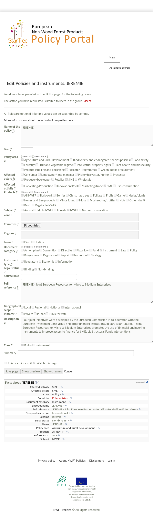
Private (27, 314)
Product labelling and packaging (43, 170)
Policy (132, 250)
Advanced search (119, 67)
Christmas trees (77, 195)
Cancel (68, 371)
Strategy (94, 255)
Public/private (56, 314)
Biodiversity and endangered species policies (100, 160)
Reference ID (41, 435)
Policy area (42, 428)
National (53, 307)
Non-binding (44, 269)
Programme (30, 255)
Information (64, 261)
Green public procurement (116, 170)
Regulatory (29, 261)
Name (45, 424)
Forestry (28, 165)
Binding (27, 269)
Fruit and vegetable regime (54, 165)
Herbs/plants (135, 195)
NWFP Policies (62, 510)
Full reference (41, 409)
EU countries (59, 398)
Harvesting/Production (37, 186)
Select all (27, 156)
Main (112, 57)
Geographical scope (37, 413)
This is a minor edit (20, 363)
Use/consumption (126, 186)
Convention (48, 250)
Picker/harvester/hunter (92, 175)
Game (119, 195)
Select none (40, 156)
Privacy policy (46, 460)
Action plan (30, 250)
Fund (94, 250)
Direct (26, 242)
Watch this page (47, 363)
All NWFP (28, 195)
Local (26, 307)
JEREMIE (28, 382)
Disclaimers (96, 460)
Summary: (10, 353)
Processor (117, 175)
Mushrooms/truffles (101, 200)
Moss (81, 200)
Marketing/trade (90, 186)
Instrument (108, 250)
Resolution (78, 255)
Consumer (29, 175)
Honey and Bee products (38, 200)
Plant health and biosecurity (131, 165)
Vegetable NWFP (44, 205)
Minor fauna (65, 200)
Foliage (96, 195)
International (71, 307)
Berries (59, 195)
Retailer (58, 179)
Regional (39, 307)
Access (27, 210)
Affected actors (40, 390)
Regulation (48, 255)
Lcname (44, 417)
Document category (37, 402)
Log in (111, 460)
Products (44, 431)
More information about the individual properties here (38, 120)
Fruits (108, 195)
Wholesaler (83, 179)
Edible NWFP (43, 210)
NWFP (72, 210)
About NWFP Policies (72, 460)
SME (69, 179)
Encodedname (40, 405)
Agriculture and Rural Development (45, 160)
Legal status (42, 420)
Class (46, 394)
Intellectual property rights (92, 165)
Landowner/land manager (56, 175)
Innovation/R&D (66, 186)
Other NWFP (135, 200)
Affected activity (39, 387)
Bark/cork (45, 195)
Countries (43, 398)
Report (63, 255)
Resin (26, 205)
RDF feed (140, 382)
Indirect (39, 242)
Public (39, 314)
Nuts (121, 200)
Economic (46, 261)
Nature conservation (93, 210)
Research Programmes (81, 170)
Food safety (139, 160)
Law (122, 250)
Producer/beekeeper (36, 179)
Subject (44, 439)
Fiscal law (80, 250)
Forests (60, 210)
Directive (65, 250)
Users (87, 101)
